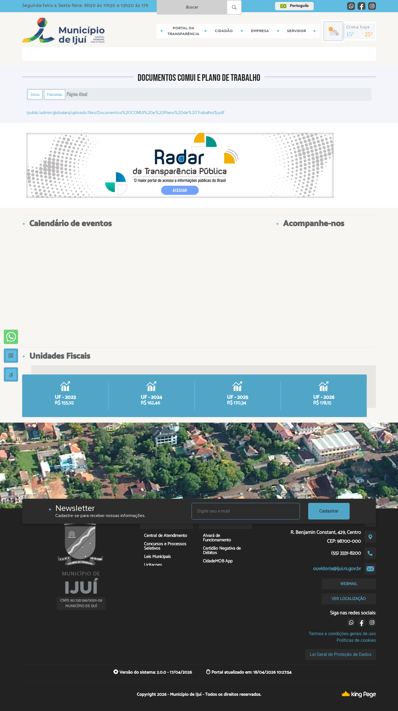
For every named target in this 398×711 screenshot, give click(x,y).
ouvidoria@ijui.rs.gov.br (337, 569)
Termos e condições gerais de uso (342, 633)
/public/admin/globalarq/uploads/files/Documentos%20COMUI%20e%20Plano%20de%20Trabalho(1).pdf (125, 112)
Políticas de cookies (356, 640)
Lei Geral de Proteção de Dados (340, 654)
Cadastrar (329, 511)
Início (35, 94)
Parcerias (54, 94)
